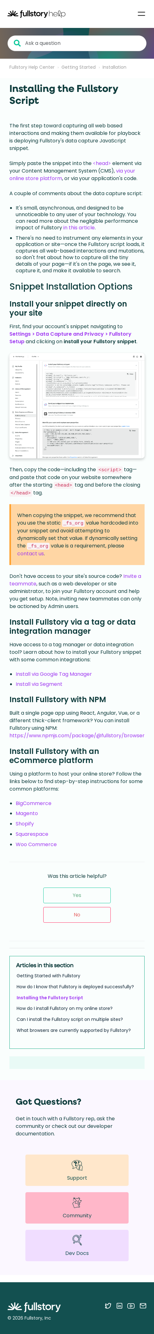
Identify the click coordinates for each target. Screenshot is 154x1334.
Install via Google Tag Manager (54, 674)
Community (77, 1208)
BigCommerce (33, 803)
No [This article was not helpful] (77, 914)
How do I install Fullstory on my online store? (65, 1008)
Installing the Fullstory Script (50, 997)
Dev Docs (77, 1245)
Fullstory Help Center (32, 67)
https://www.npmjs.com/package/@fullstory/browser (77, 735)
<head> (102, 163)
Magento (27, 813)
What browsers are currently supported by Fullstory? (74, 1030)
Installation (114, 67)
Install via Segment (39, 684)
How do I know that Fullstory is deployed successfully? (75, 987)
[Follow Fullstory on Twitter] (108, 1305)
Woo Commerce (36, 844)
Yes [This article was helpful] (77, 895)
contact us (30, 553)
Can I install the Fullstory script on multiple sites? (70, 1019)
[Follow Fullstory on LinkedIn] (119, 1305)
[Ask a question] (77, 43)
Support (77, 1170)
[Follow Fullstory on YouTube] (131, 1305)
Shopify (25, 823)
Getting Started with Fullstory (48, 976)
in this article (79, 227)
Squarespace (32, 834)
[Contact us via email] (143, 1305)
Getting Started (78, 67)
